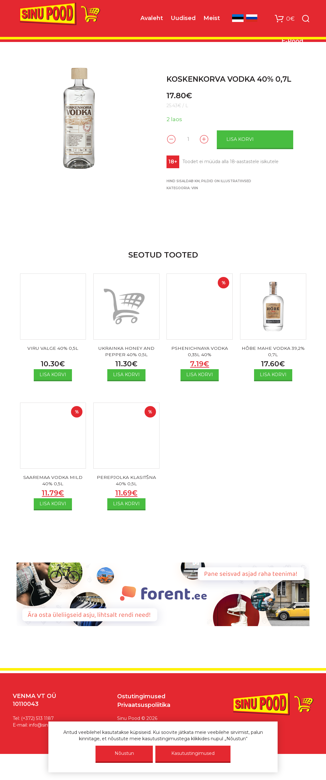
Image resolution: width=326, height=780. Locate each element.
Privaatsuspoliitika (143, 708)
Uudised (183, 19)
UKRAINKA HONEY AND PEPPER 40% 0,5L (126, 351)
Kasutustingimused (193, 753)
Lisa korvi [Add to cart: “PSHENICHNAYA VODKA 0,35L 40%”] (199, 376)
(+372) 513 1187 (37, 722)
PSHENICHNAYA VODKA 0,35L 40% (200, 351)
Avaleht (151, 19)
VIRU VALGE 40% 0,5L (53, 348)
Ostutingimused (141, 699)
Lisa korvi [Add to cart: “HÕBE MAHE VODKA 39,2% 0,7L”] (273, 376)
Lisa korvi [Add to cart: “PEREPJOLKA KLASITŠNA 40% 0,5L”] (126, 507)
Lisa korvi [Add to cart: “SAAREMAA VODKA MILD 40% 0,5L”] (52, 507)
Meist (211, 19)
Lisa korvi (251, 139)
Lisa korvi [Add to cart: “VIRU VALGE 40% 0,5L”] (52, 374)
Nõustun (124, 753)
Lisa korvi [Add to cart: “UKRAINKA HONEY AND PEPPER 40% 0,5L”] (126, 376)
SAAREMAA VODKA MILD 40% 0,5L (53, 483)
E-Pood (292, 42)
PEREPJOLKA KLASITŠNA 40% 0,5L (126, 483)
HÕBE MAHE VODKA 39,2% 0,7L (273, 351)
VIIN (194, 187)
